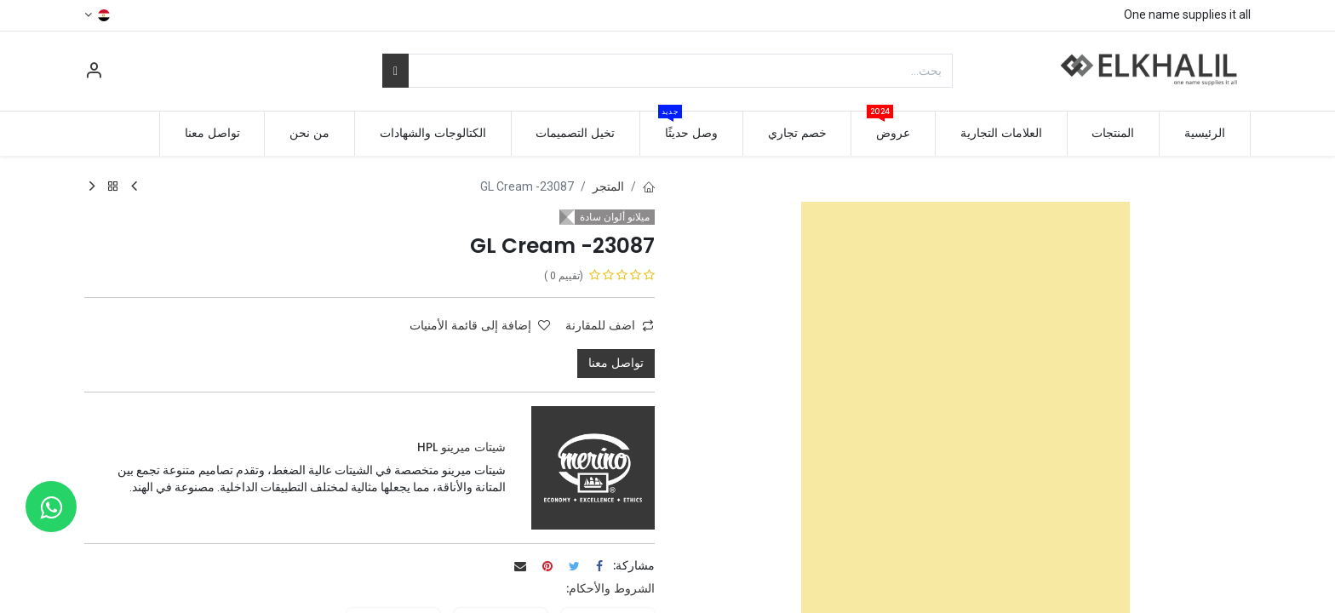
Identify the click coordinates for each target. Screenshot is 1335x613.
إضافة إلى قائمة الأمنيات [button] (480, 325)
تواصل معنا (616, 362)
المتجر (608, 186)
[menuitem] (1205, 134)
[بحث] (395, 71)
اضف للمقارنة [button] (609, 325)
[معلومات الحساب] (93, 72)
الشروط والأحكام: (610, 588)
